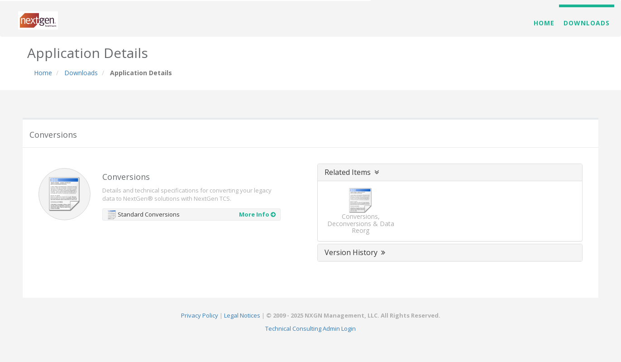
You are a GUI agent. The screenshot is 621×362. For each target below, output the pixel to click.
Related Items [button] (353, 172)
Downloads (587, 23)
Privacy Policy (199, 315)
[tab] (450, 172)
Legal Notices (242, 315)
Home (544, 23)
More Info (257, 214)
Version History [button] (356, 252)
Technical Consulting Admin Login (310, 328)
